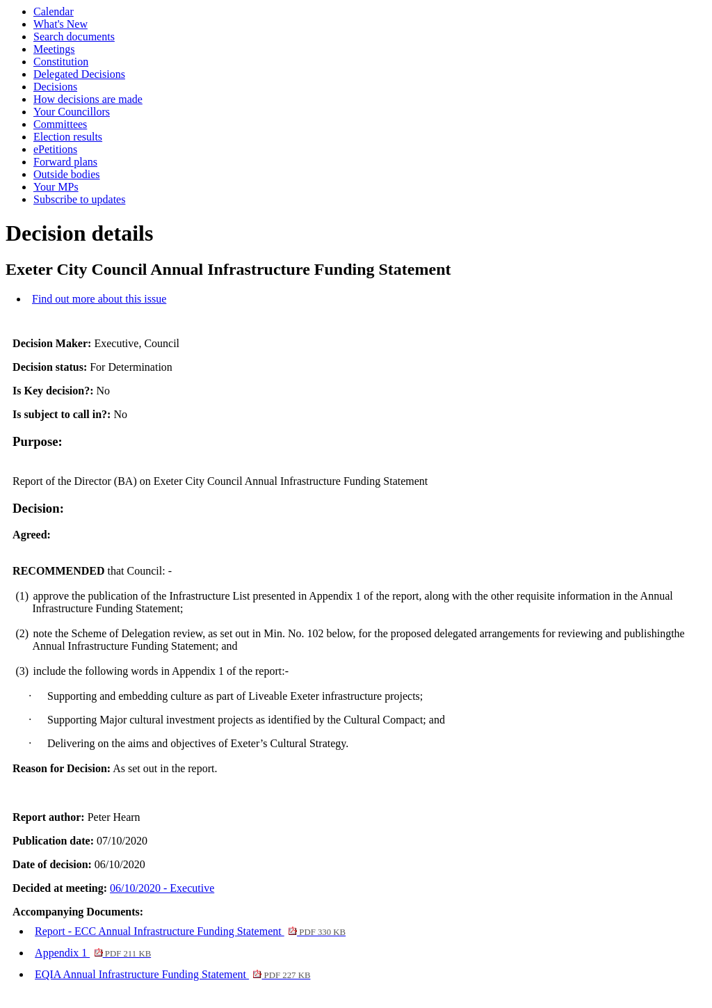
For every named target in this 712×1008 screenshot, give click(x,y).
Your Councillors (71, 112)
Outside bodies (66, 174)
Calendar (53, 11)
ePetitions (55, 149)
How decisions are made (88, 99)
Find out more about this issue (99, 299)
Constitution (60, 61)
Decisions (55, 87)
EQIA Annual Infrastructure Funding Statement (172, 974)
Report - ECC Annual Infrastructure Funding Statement (190, 931)
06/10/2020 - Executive (162, 888)
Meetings (54, 49)
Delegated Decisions (79, 74)
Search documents (74, 36)
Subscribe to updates (79, 199)
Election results (67, 137)
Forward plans (65, 162)
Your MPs (56, 187)
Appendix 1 (93, 953)
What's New (60, 24)
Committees (60, 124)
